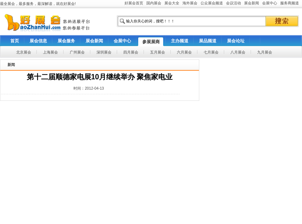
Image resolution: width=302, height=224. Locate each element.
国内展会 (153, 3)
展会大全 (171, 3)
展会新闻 (251, 3)
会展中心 (269, 3)
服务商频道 (289, 3)
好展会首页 (134, 3)
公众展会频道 (212, 3)
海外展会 (189, 3)
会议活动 (233, 3)
